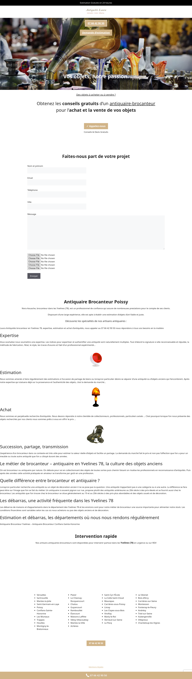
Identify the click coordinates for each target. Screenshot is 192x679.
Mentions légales (96, 667)
